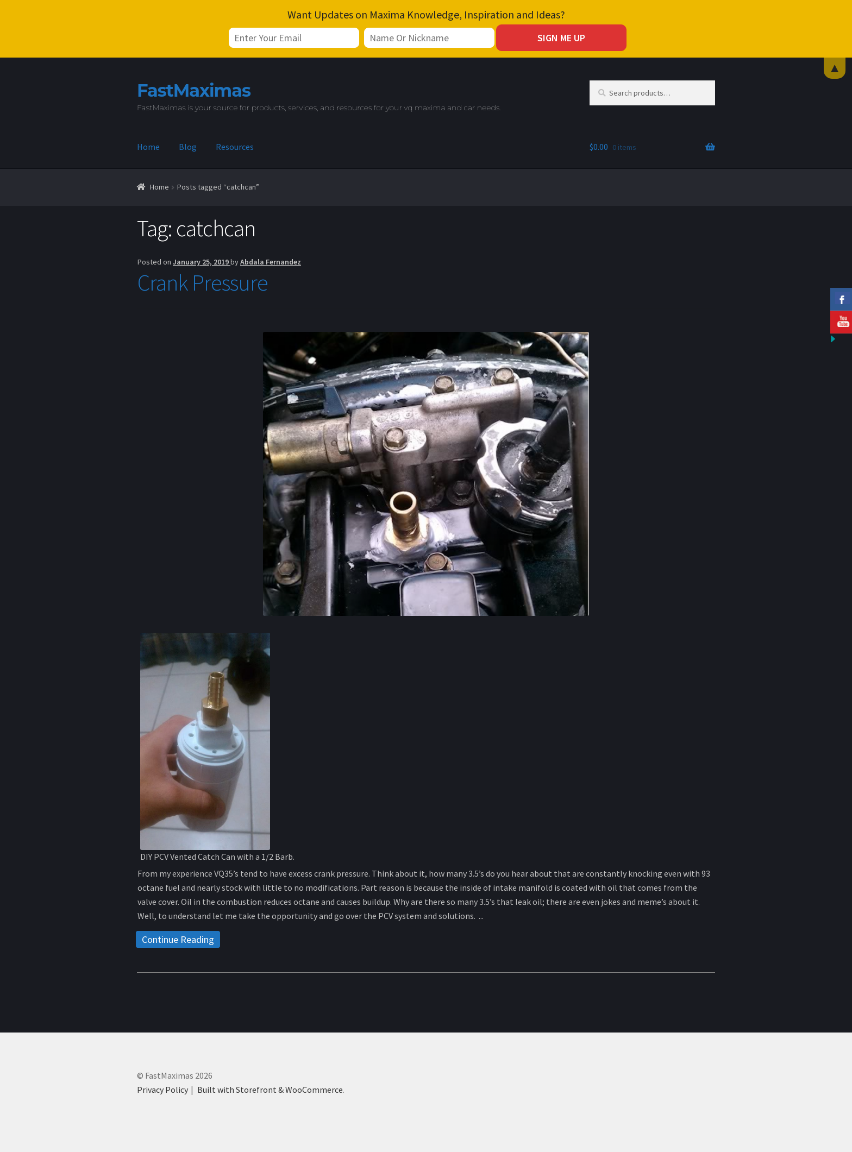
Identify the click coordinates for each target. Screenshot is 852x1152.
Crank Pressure (202, 282)
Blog (188, 146)
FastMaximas (193, 90)
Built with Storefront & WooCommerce (270, 1089)
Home (148, 146)
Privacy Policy (162, 1089)
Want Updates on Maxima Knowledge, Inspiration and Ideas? (426, 14)
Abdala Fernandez (270, 262)
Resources (235, 146)
